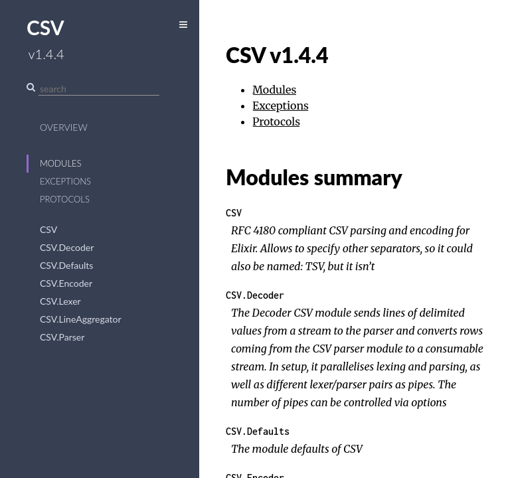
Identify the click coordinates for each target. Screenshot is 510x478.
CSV (48, 229)
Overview (64, 127)
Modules (61, 163)
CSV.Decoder (67, 247)
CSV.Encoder (66, 283)
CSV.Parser (62, 337)
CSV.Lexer (60, 301)
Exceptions (65, 181)
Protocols (65, 199)
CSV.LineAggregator (81, 319)
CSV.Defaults (66, 265)
